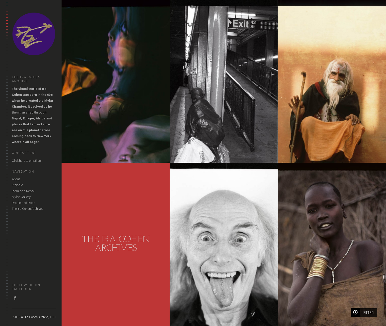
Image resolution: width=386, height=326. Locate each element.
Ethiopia (17, 185)
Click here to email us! (27, 161)
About (16, 179)
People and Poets (23, 203)
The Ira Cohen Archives (27, 209)
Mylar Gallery (21, 197)
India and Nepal (23, 191)
